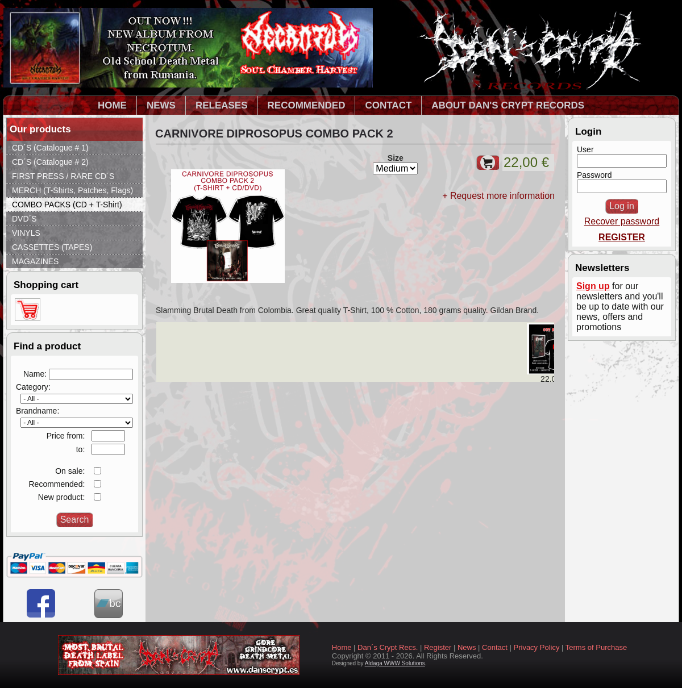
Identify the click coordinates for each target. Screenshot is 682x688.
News (467, 647)
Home (342, 647)
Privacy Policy (537, 647)
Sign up (593, 286)
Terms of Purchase (596, 647)
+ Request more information (498, 196)
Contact (495, 647)
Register (437, 647)
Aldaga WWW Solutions (395, 663)
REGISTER (621, 237)
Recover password (622, 221)
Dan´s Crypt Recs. (387, 647)
